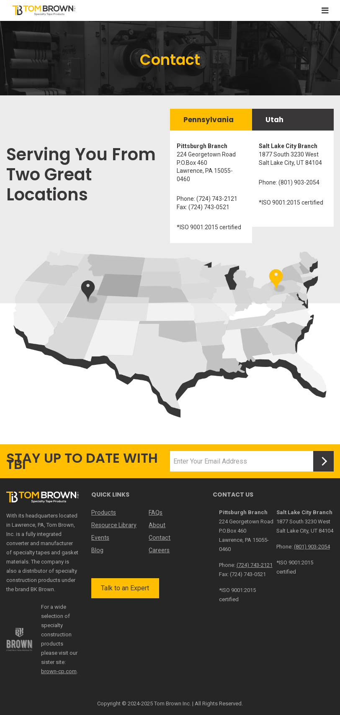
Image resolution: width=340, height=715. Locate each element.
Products (103, 512)
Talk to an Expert (125, 588)
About (157, 525)
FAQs (155, 512)
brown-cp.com (59, 671)
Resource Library (113, 525)
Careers (159, 550)
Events (100, 537)
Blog (97, 550)
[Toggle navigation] (325, 11)
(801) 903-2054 (312, 546)
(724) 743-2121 (255, 565)
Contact (159, 537)
